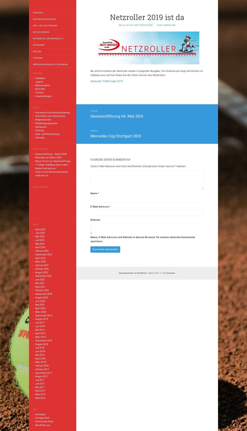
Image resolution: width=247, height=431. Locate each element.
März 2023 (40, 261)
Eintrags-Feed (42, 418)
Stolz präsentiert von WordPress (133, 273)
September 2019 (43, 315)
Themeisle (170, 273)
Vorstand (38, 58)
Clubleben (40, 78)
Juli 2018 (39, 347)
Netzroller (40, 89)
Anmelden (40, 414)
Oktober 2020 (42, 290)
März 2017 (40, 394)
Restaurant (39, 45)
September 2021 (43, 276)
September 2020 (43, 294)
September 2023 (43, 254)
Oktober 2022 (42, 269)
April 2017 (40, 391)
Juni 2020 (40, 301)
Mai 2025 (39, 236)
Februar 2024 (42, 251)
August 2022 (41, 272)
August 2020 (41, 297)
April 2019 (40, 333)
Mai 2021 (39, 283)
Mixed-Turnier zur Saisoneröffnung (52, 161)
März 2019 (40, 337)
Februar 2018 (42, 365)
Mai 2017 (39, 387)
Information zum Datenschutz (48, 39)
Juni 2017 (40, 383)
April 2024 (40, 247)
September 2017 (43, 373)
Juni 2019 (40, 326)
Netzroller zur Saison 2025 (48, 157)
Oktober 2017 (42, 369)
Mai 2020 (39, 304)
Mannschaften (42, 85)
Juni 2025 (40, 233)
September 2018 (43, 340)
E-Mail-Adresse (100, 206)
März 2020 (40, 312)
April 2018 (40, 358)
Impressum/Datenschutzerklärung (50, 64)
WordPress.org (42, 425)
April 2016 (40, 398)
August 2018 (41, 344)
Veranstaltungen (43, 96)
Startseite (38, 13)
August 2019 (41, 319)
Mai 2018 (39, 355)
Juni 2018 (40, 351)
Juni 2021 (40, 279)
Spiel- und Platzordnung (45, 26)
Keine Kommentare (166, 25)
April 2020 (40, 308)
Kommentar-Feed (44, 421)
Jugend (39, 82)
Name (94, 193)
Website (95, 219)
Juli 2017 (39, 380)
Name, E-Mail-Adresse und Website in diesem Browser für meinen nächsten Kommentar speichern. (142, 239)
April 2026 (40, 229)
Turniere (39, 92)
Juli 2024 (39, 240)
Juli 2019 (39, 322)
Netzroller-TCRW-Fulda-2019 (106, 81)
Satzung (37, 51)
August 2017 (41, 376)
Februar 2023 (42, 265)
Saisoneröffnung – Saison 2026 (51, 154)
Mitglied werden (41, 32)
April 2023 (40, 258)
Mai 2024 (39, 244)
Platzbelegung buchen (44, 19)
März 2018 (40, 362)
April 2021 (40, 287)
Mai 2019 (39, 330)
